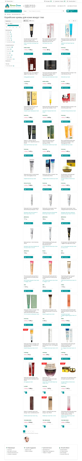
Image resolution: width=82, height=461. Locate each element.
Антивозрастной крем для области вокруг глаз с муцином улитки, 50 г (67, 176)
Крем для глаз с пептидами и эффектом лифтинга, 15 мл (31, 73)
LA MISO (9, 38)
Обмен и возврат (29, 451)
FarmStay (9, 36)
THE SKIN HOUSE (10, 42)
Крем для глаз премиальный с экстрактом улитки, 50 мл (68, 378)
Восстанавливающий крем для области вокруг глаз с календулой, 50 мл (68, 142)
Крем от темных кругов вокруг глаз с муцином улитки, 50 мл (31, 142)
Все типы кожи (10, 66)
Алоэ (8, 53)
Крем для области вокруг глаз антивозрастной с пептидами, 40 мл (50, 345)
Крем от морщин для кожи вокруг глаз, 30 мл (49, 412)
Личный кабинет (63, 449)
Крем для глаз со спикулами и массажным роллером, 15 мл (31, 209)
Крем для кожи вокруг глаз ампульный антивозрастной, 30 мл (31, 379)
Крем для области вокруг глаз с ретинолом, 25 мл (68, 73)
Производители (46, 449)
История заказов (64, 451)
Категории (13, 11)
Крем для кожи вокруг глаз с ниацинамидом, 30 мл (50, 209)
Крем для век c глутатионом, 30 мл (31, 242)
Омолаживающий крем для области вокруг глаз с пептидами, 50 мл (31, 108)
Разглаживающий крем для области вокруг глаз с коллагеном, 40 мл (68, 345)
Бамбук (9, 57)
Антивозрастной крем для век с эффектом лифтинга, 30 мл (68, 242)
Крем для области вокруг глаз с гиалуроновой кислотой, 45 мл (68, 40)
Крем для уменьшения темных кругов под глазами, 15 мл (50, 107)
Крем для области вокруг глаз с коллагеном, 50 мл (50, 175)
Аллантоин (9, 51)
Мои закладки (63, 452)
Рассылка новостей (64, 454)
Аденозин (9, 47)
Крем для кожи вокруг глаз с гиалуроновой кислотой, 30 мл (69, 209)
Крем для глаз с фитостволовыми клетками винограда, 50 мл (50, 379)
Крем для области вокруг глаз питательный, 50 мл (68, 107)
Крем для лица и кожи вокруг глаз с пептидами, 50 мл (31, 175)
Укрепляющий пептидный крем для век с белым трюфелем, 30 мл (67, 277)
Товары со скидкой (47, 452)
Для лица (9, 14)
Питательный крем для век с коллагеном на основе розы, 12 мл (50, 277)
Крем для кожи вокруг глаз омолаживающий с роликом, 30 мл (50, 311)
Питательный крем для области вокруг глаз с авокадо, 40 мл (48, 142)
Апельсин (9, 55)
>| (32, 431)
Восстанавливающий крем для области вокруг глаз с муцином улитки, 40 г (49, 40)
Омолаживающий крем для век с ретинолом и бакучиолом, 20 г (49, 243)
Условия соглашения (12, 454)
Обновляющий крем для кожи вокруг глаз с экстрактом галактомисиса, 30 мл (68, 413)
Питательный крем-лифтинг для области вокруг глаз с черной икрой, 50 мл (50, 74)
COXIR (8, 32)
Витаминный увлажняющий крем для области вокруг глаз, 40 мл (68, 311)
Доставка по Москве (12, 451)
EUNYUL (9, 34)
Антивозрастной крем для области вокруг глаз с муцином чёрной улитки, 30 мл (31, 40)
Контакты (9, 449)
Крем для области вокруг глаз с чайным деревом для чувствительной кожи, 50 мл (31, 311)
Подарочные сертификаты (48, 451)
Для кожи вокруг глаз (16, 14)
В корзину (28, 53)
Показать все (9, 60)
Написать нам (28, 449)
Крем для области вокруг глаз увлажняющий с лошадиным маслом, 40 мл (31, 345)
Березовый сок (10, 59)
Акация (8, 49)
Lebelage (9, 40)
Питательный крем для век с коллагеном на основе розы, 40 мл (31, 277)
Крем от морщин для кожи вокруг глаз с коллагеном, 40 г (31, 412)
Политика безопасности (12, 452)
